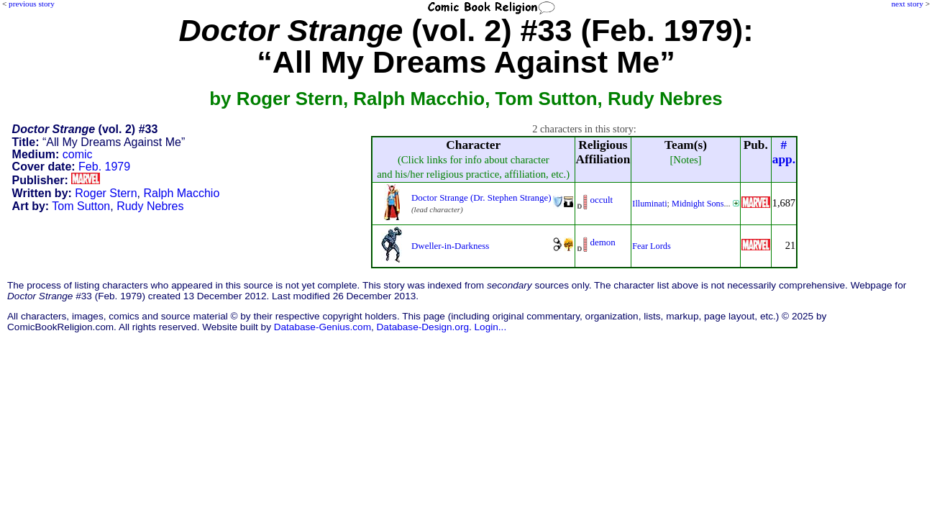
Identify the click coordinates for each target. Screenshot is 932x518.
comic (78, 154)
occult (601, 199)
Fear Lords (651, 246)
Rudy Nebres (149, 206)
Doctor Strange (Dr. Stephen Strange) (481, 197)
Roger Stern (106, 193)
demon (603, 242)
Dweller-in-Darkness (450, 245)
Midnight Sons (697, 204)
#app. (783, 152)
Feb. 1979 (104, 166)
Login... (491, 327)
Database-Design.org (423, 327)
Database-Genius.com (322, 327)
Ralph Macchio (181, 193)
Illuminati (649, 204)
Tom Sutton (81, 206)
